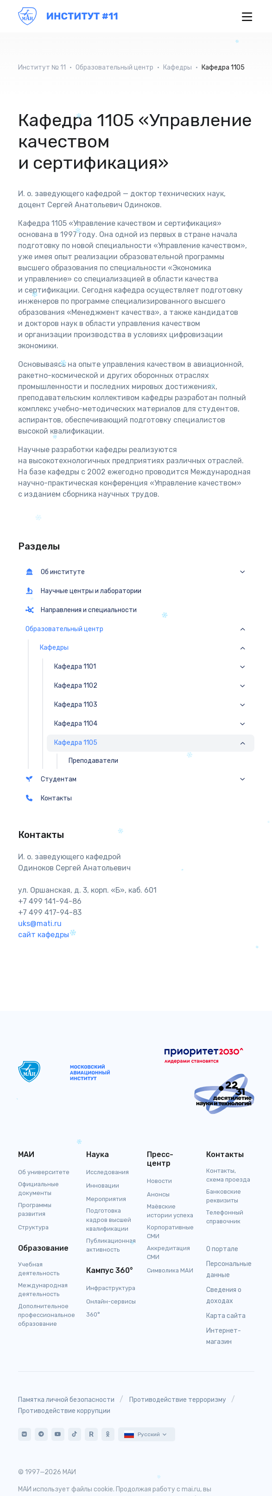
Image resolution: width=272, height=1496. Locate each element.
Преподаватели (93, 761)
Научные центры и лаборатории (83, 591)
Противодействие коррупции (64, 1411)
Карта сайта (226, 1316)
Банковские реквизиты (223, 1196)
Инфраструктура (110, 1288)
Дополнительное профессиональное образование (46, 1315)
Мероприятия (106, 1199)
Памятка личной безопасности (66, 1400)
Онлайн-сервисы (111, 1301)
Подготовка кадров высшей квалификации (108, 1219)
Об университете (44, 1172)
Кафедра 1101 (75, 667)
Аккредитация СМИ (168, 1252)
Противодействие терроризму (177, 1400)
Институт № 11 (42, 67)
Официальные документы (38, 1188)
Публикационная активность (111, 1245)
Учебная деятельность (39, 1269)
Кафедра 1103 (75, 705)
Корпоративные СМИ (170, 1232)
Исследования (107, 1172)
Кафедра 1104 (75, 724)
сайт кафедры (43, 934)
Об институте (55, 572)
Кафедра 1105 (75, 743)
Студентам (51, 779)
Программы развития (34, 1209)
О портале (222, 1249)
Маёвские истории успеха (170, 1211)
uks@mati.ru (40, 923)
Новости (159, 1180)
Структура (33, 1227)
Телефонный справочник (224, 1217)
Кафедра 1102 (75, 686)
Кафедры (177, 67)
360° (93, 1314)
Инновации (102, 1185)
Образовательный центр (114, 67)
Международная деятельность (43, 1290)
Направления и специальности (81, 610)
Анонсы (158, 1194)
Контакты (48, 798)
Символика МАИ (170, 1270)
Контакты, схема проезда (228, 1175)
